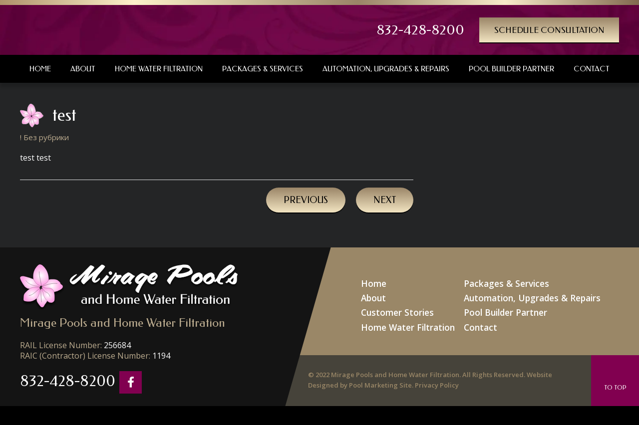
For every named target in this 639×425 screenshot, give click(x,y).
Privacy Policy (437, 379)
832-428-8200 (443, 30)
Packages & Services (503, 282)
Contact (481, 320)
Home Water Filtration (416, 320)
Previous (306, 200)
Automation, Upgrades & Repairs (526, 295)
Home (386, 282)
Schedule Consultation (558, 29)
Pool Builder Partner (503, 308)
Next (384, 200)
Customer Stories (407, 308)
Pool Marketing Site (380, 379)
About (386, 295)
